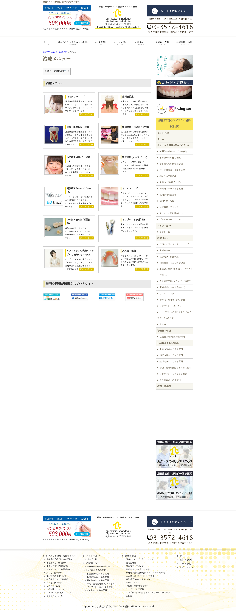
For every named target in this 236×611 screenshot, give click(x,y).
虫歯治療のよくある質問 (171, 349)
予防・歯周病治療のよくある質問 (175, 368)
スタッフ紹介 (117, 45)
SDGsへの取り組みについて (173, 213)
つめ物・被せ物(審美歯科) (172, 300)
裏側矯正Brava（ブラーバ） (173, 287)
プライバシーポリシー (170, 220)
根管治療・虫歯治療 (169, 257)
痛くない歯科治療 (168, 176)
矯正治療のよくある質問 (171, 362)
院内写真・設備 (167, 201)
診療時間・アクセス (169, 207)
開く (66, 71)
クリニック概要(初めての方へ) (71, 45)
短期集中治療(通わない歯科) (173, 151)
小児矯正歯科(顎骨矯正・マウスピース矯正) (174, 272)
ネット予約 (163, 133)
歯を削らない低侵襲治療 (171, 164)
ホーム (49, 45)
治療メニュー (138, 45)
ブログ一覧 (165, 232)
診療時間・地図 (181, 45)
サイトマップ (186, 567)
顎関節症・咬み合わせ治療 (172, 263)
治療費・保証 (159, 45)
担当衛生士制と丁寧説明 (171, 189)
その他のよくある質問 (170, 380)
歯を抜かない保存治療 (170, 158)
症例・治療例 (164, 386)
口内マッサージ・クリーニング (174, 244)
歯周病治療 (165, 250)
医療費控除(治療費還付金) (172, 337)
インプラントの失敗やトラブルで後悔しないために (174, 315)
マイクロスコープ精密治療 (172, 170)
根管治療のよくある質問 (171, 355)
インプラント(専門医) (170, 306)
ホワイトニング (167, 294)
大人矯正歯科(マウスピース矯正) (175, 281)
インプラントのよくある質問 (173, 374)
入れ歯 (163, 324)
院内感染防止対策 (168, 195)
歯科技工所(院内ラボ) (170, 182)
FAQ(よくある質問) (96, 45)
